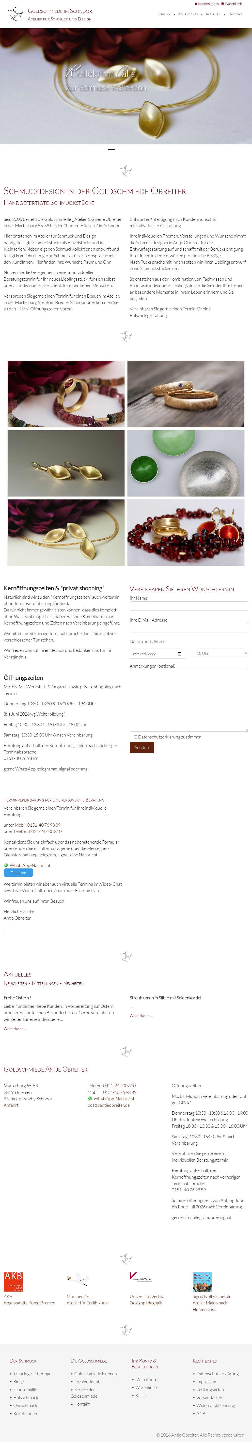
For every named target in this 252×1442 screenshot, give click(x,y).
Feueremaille (25, 1389)
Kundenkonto (207, 3)
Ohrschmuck (25, 1405)
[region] (126, 91)
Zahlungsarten (210, 1389)
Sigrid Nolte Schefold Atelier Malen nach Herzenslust (212, 1303)
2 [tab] (121, 149)
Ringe (18, 1381)
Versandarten (209, 1397)
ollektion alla (100, 73)
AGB (200, 1413)
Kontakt (236, 14)
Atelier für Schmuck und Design (60, 18)
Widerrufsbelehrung (215, 1405)
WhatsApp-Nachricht (30, 865)
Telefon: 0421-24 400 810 (37, 831)
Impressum (206, 1381)
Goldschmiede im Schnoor (60, 10)
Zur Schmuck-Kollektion (105, 87)
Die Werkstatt (87, 1381)
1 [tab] (111, 149)
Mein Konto (146, 1379)
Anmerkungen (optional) (189, 697)
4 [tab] (140, 149)
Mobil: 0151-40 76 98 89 (38, 825)
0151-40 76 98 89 (119, 1092)
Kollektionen (188, 14)
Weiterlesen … (15, 1028)
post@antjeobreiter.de (109, 1105)
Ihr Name (189, 602)
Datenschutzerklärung (217, 1373)
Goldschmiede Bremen (95, 1373)
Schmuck (164, 14)
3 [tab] (130, 149)
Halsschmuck (25, 1397)
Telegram (18, 872)
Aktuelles (213, 14)
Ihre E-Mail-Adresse (189, 624)
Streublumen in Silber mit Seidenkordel (165, 997)
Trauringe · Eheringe (32, 1373)
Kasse (141, 1395)
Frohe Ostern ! (17, 997)
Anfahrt (11, 1105)
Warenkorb (231, 3)
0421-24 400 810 (119, 1085)
